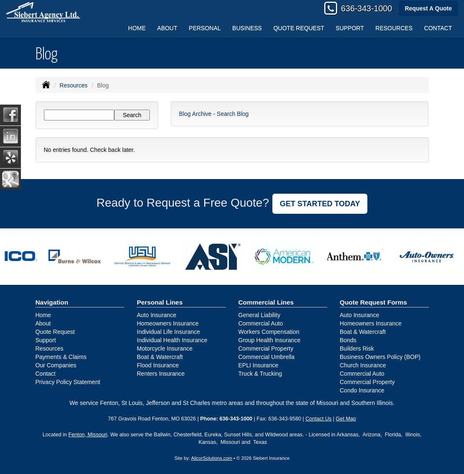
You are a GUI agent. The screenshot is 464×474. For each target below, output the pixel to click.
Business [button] (247, 28)
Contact (438, 28)
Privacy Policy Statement (68, 382)
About (167, 28)
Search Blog (233, 113)
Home (137, 28)
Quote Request (55, 331)
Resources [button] (394, 28)
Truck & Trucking (260, 373)
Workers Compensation (269, 331)
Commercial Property (265, 348)
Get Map (346, 419)
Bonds (348, 340)
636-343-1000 (366, 8)
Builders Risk (357, 348)
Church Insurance (363, 365)
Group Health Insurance (269, 340)
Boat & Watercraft (160, 357)
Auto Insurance (156, 315)
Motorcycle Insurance (164, 348)
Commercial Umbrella (266, 357)
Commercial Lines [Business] (266, 302)
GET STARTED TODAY (320, 204)
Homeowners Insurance (168, 323)
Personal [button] (204, 28)
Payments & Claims (61, 357)
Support (46, 340)
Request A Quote (428, 8)
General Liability (259, 315)
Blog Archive (195, 113)
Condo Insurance (362, 390)
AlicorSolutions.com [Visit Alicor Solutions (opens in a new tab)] (211, 458)
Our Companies (56, 365)
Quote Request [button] (298, 28)
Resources (73, 85)
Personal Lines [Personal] (160, 302)
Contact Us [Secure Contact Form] (318, 419)
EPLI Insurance (258, 365)
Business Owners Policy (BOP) (380, 357)
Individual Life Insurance (168, 331)
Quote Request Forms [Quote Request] (373, 302)
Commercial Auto (260, 323)
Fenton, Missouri (87, 435)
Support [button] (350, 28)
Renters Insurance (161, 373)
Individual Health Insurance (172, 340)
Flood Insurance (158, 365)
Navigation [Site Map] (52, 302)
